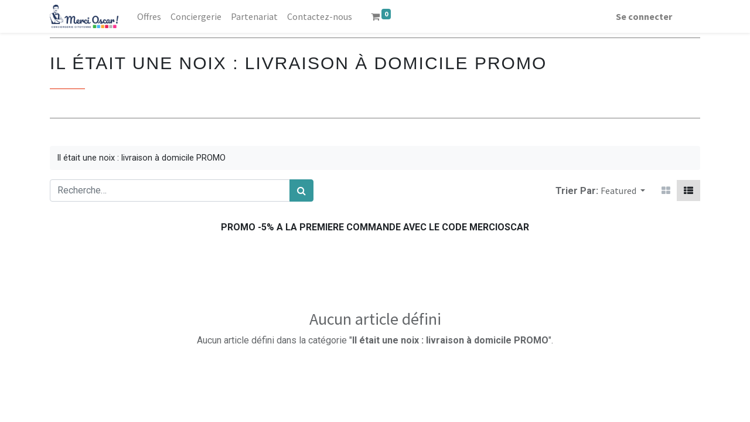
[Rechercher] (301, 190)
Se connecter (644, 16)
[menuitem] (149, 16)
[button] (623, 190)
